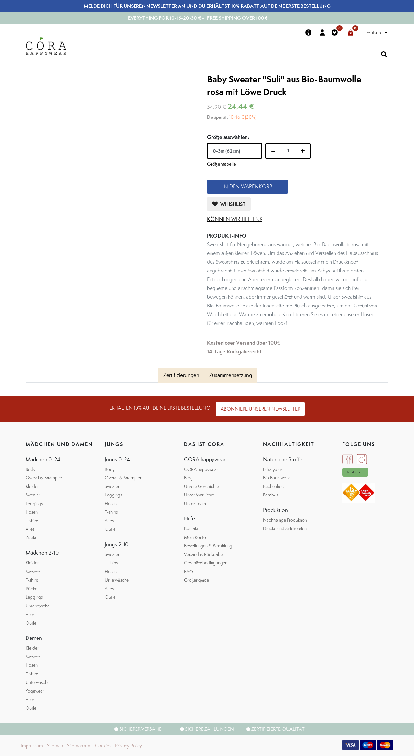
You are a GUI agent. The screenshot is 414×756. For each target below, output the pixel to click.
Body (30, 469)
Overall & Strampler (44, 478)
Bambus (270, 495)
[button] (229, 204)
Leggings (34, 503)
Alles (30, 529)
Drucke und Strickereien (285, 528)
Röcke (31, 589)
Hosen (32, 512)
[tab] (181, 375)
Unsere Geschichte (201, 486)
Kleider (32, 486)
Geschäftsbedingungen (205, 563)
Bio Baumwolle (276, 478)
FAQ (188, 571)
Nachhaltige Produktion (285, 520)
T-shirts (32, 521)
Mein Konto (195, 537)
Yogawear (35, 691)
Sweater (33, 495)
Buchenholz (274, 486)
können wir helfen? (234, 219)
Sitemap (55, 745)
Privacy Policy (128, 745)
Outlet (32, 538)
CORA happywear (201, 469)
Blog (188, 478)
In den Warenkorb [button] (247, 186)
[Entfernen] (273, 151)
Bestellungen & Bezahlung (208, 546)
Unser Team (195, 503)
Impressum (32, 745)
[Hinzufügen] (303, 151)
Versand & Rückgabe (203, 554)
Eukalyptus (272, 469)
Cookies (103, 745)
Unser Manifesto (199, 495)
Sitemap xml (79, 745)
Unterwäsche (37, 606)
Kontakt (191, 528)
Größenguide (196, 580)
